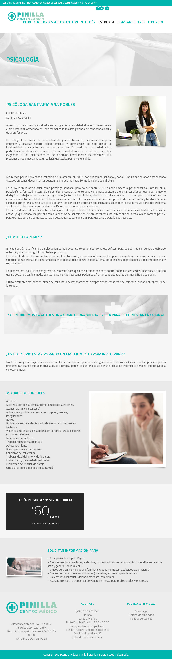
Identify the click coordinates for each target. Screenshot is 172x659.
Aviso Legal (141, 611)
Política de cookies (141, 618)
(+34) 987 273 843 (125, 8)
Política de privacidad (141, 615)
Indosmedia (122, 654)
